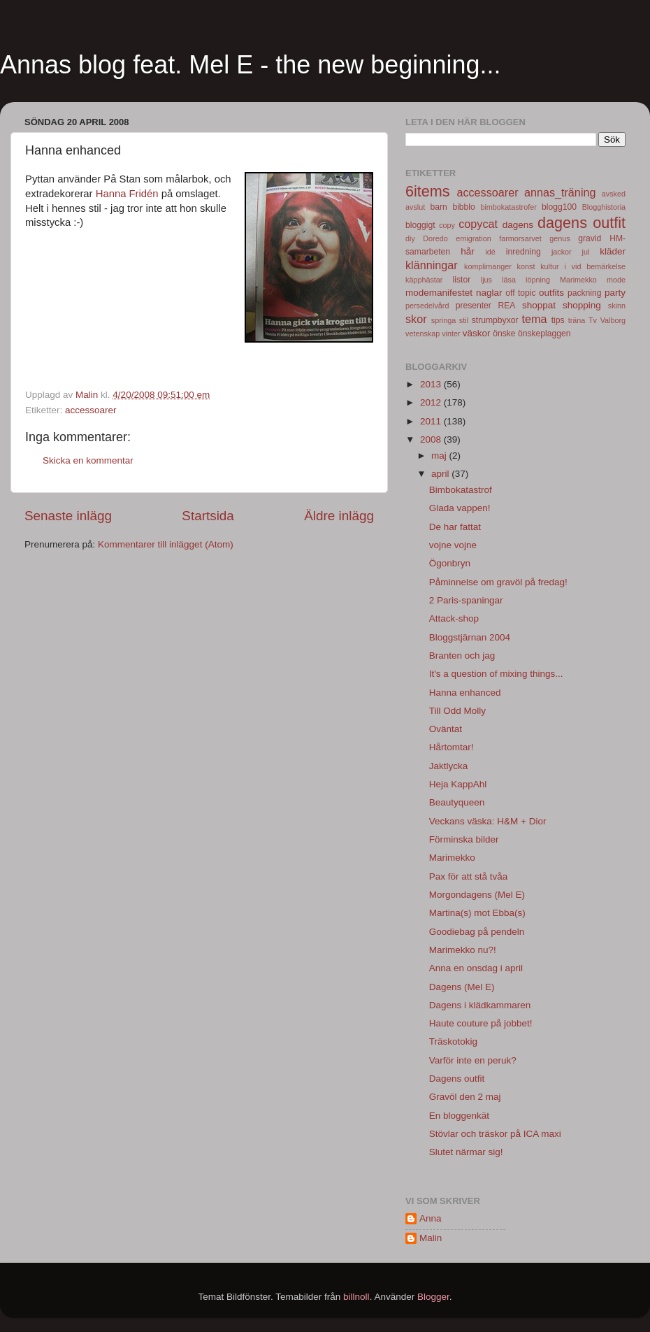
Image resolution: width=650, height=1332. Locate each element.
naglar (489, 292)
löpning (538, 279)
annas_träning (560, 192)
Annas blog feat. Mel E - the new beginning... (250, 64)
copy (447, 225)
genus (559, 238)
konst (526, 266)
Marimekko (578, 279)
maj (440, 455)
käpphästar (423, 279)
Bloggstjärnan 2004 (469, 637)
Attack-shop (454, 618)
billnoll (356, 1296)
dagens (518, 225)
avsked (614, 193)
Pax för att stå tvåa (468, 876)
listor (462, 280)
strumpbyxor (495, 320)
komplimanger (488, 266)
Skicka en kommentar (88, 460)
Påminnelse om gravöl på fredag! (498, 582)
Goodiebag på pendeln (477, 931)
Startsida (208, 515)
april (441, 473)
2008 (432, 439)
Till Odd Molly (457, 711)
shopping (582, 305)
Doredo (435, 238)
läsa (509, 279)
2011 (432, 421)
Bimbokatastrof (460, 490)
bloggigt (420, 225)
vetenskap (422, 333)
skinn (617, 305)
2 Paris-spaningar (466, 600)
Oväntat (445, 729)
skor (416, 319)
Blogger (433, 1296)
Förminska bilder (464, 839)
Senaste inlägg (68, 515)
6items (427, 191)
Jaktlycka (448, 766)
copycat (478, 223)
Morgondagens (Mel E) (477, 894)
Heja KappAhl (458, 784)
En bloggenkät (459, 1115)
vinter (451, 333)
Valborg (613, 320)
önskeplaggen (544, 333)
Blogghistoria (604, 207)
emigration (473, 238)
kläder (613, 251)
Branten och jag (462, 655)
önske (504, 333)
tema (534, 319)
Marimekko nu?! (462, 950)
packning (585, 293)
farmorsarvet (520, 238)
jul (586, 252)
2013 (432, 384)
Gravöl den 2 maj (465, 1096)
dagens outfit (581, 222)
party (615, 292)
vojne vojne (453, 545)
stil (463, 320)
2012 (432, 402)
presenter (473, 305)
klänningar (431, 265)
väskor (477, 333)
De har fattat (455, 527)
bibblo (463, 207)
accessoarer (91, 410)
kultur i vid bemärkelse (583, 266)
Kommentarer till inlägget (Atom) (165, 544)
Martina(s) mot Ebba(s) (477, 913)
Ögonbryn (449, 563)
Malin (430, 1238)
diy (410, 238)
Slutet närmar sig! (466, 1152)
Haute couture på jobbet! (481, 1023)
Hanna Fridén (127, 193)
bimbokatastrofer (508, 207)
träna (577, 320)
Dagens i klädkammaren (480, 1005)
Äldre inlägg (339, 515)
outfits (551, 292)
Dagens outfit (457, 1078)
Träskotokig (453, 1041)
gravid (589, 238)
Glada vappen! (460, 508)
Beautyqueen (457, 802)
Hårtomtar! (451, 747)
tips (558, 320)
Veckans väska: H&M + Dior (488, 821)
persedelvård (427, 305)
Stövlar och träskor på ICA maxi (495, 1134)
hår (468, 251)
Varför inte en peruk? (473, 1060)
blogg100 (559, 207)
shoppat (539, 305)
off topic (520, 293)
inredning (523, 252)
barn (438, 207)
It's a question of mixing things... (496, 673)
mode (616, 279)
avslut (415, 207)
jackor (561, 252)
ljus (486, 279)
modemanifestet (438, 292)
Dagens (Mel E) (462, 987)
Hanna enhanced (465, 692)
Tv (592, 320)
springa (443, 320)
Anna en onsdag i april (476, 968)
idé (490, 252)
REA (507, 305)
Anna (430, 1218)
